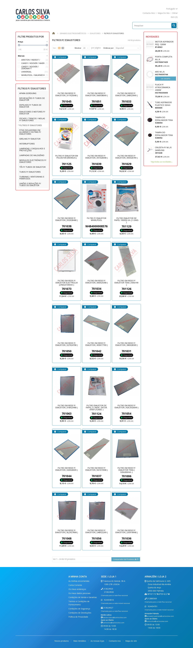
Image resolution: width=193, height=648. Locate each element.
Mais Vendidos (80, 641)
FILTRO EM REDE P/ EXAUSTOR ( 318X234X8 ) (66, 406)
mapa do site (164, 13)
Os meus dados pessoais (79, 593)
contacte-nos (149, 13)
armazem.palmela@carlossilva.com (160, 616)
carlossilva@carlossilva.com (113, 623)
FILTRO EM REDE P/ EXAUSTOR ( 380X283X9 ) (126, 344)
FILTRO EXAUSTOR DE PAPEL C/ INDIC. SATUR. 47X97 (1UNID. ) (96, 407)
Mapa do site (131, 641)
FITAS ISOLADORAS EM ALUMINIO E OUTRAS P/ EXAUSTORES (30, 132)
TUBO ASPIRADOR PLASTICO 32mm (163, 105)
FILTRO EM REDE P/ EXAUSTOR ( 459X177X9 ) (96, 344)
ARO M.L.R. (161, 73)
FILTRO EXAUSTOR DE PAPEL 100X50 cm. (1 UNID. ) (126, 220)
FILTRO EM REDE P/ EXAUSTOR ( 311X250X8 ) (66, 94)
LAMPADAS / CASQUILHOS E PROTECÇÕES (32, 149)
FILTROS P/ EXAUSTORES (30, 125)
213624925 (108, 588)
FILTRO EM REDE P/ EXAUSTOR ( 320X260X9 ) (66, 469)
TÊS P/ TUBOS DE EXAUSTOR (32, 167)
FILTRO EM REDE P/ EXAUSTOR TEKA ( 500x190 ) (126, 282)
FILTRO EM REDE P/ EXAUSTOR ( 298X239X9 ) (126, 94)
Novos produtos (61, 641)
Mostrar (78, 48)
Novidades (152, 36)
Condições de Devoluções (79, 612)
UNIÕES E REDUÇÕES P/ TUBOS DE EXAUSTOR (30, 184)
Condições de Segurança (79, 608)
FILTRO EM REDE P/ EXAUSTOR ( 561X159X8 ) (96, 469)
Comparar (61, 57)
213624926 (109, 592)
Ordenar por (108, 48)
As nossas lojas (98, 641)
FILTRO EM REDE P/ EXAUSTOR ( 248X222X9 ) (96, 531)
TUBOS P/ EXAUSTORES (30, 172)
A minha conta (77, 576)
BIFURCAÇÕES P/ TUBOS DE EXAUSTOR (32, 99)
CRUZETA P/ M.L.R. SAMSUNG (163, 150)
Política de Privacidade (78, 616)
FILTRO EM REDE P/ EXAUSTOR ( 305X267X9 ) (126, 156)
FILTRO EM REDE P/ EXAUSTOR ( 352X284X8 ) (66, 219)
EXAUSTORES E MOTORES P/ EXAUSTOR (32, 112)
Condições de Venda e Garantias (82, 597)
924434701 (152, 606)
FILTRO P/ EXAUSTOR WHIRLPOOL (96, 219)
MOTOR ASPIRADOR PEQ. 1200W (164, 44)
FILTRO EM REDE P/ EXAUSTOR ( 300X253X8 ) (96, 281)
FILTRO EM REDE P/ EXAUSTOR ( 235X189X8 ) (126, 531)
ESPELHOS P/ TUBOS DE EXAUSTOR (30, 106)
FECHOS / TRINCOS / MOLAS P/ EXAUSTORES (32, 119)
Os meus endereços (77, 589)
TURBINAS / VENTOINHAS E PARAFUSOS (31, 177)
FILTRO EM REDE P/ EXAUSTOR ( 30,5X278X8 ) (66, 531)
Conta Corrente (75, 585)
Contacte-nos (115, 641)
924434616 (108, 600)
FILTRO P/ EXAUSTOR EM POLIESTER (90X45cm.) (66, 156)
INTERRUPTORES (27, 143)
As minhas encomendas (78, 581)
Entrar (175, 13)
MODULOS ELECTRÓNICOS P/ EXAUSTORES (32, 161)
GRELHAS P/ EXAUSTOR (29, 138)
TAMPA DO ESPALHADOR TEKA (164, 120)
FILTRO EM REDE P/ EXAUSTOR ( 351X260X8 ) (96, 156)
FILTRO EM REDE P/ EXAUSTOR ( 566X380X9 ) (96, 94)
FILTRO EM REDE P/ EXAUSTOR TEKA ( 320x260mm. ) (126, 470)
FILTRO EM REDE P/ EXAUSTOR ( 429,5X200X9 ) (126, 406)
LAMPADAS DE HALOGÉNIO (31, 155)
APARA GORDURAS (27, 93)
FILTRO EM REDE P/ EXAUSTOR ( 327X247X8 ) (66, 344)
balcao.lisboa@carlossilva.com (115, 617)
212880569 (152, 598)
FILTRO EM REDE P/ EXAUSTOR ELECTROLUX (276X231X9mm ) (67, 282)
